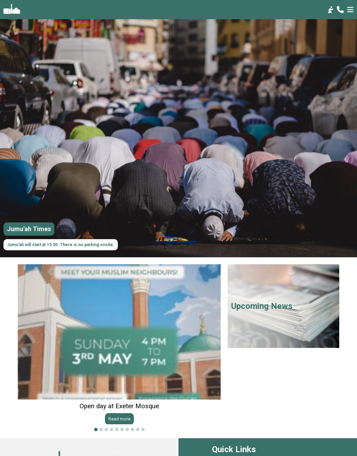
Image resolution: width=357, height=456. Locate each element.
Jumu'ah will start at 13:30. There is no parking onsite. (60, 244)
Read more (119, 418)
